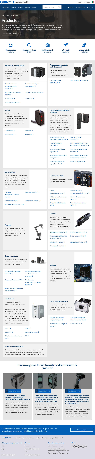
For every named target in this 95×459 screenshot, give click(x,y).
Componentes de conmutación (55, 81)
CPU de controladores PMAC (57, 192)
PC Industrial (10, 98)
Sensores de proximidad (58, 232)
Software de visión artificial (14, 204)
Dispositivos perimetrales (34, 92)
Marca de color (10, 134)
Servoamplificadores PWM (14, 280)
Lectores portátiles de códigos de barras (57, 319)
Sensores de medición (78, 236)
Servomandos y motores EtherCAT (13, 273)
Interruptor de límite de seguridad (57, 150)
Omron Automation (7, 15)
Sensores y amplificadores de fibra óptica (58, 237)
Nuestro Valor (5, 7)
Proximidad (29, 134)
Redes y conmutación (12, 102)
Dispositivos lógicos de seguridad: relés (57, 163)
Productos (13, 7)
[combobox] (52, 7)
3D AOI (28, 328)
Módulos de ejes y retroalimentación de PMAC (79, 192)
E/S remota (29, 98)
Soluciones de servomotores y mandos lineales (33, 282)
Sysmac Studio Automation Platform (24, 438)
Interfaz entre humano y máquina (13, 93)
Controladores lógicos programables (32, 85)
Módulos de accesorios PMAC (77, 198)
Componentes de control (79, 80)
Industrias (27, 7)
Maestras (29, 131)
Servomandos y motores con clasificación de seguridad (33, 274)
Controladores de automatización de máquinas (11, 86)
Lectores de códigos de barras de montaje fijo (78, 319)
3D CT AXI (9, 332)
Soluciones (20, 7)
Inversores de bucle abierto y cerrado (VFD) (14, 289)
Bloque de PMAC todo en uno (58, 204)
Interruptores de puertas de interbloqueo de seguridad (79, 144)
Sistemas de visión (32, 192)
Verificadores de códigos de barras (59, 325)
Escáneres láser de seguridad (56, 144)
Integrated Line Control (56, 438)
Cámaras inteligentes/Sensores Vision (12, 194)
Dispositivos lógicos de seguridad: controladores (59, 138)
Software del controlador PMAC (78, 204)
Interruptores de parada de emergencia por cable (78, 156)
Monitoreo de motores (42, 438)
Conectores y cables (57, 242)
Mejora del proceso (32, 332)
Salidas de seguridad (77, 161)
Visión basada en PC (12, 201)
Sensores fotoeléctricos (78, 232)
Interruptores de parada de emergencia (58, 156)
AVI (27, 336)
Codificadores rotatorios (78, 242)
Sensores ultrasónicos (58, 246)
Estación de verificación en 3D (13, 337)
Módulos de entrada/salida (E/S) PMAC (58, 198)
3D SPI (8, 328)
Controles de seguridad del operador (78, 150)
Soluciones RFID (76, 324)
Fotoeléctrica (10, 131)
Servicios (33, 7)
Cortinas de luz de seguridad (75, 138)
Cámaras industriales (32, 201)
